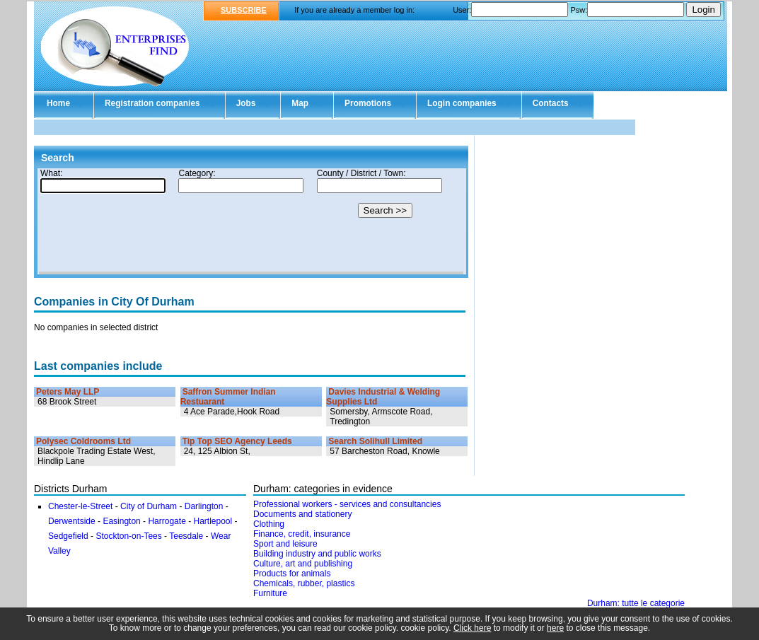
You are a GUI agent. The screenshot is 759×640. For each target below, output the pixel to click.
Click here (472, 628)
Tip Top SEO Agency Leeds (237, 441)
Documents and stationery (302, 514)
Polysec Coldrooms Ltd (83, 441)
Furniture (270, 593)
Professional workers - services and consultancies (347, 504)
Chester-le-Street (80, 506)
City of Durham (148, 506)
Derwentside (73, 521)
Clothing (268, 524)
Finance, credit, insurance (301, 534)
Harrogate (166, 521)
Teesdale (186, 536)
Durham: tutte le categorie (636, 603)
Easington (123, 521)
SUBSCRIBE (244, 10)
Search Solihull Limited (375, 441)
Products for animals (291, 573)
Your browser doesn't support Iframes (251, 221)
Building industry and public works (317, 554)
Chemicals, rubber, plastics (303, 583)
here (555, 628)
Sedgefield (69, 536)
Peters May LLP (67, 392)
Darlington (205, 506)
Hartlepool (213, 521)
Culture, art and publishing (302, 564)
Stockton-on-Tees (128, 536)
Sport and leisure (285, 544)
